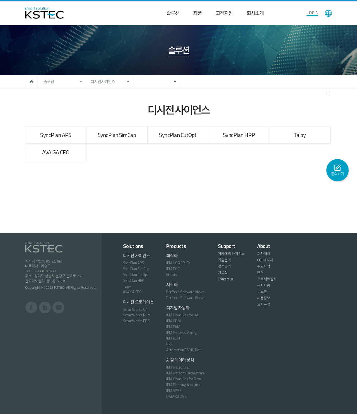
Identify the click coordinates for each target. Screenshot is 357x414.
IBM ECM (173, 338)
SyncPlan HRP (239, 135)
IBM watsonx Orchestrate (185, 373)
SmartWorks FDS (136, 321)
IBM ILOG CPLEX (178, 263)
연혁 (260, 272)
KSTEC (44, 13)
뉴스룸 (262, 291)
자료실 (223, 272)
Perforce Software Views (185, 292)
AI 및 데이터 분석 (180, 360)
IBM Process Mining (181, 332)
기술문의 (224, 260)
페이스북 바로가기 (31, 307)
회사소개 (255, 13)
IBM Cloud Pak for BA (182, 315)
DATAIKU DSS (176, 396)
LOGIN (312, 12)
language (328, 13)
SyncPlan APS (55, 135)
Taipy (300, 135)
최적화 (171, 255)
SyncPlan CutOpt (178, 135)
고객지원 (224, 13)
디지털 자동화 (177, 308)
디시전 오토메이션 (138, 302)
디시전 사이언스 (136, 255)
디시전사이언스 (103, 82)
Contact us (225, 279)
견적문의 (224, 266)
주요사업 (263, 266)
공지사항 (263, 285)
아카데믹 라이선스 (231, 253)
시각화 (171, 284)
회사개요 (263, 253)
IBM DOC (173, 268)
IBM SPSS (173, 390)
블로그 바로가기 (45, 307)
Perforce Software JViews (185, 297)
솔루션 (173, 13)
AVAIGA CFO (55, 152)
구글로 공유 (326, 96)
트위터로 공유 (312, 96)
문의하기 (337, 174)
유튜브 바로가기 (58, 307)
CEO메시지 (265, 260)
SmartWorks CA (135, 309)
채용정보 (263, 298)
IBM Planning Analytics (183, 384)
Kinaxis (171, 274)
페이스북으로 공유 (298, 96)
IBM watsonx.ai (177, 367)
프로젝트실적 (267, 279)
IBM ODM (173, 321)
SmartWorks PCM (136, 315)
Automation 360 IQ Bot (183, 350)
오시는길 (263, 304)
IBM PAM (173, 326)
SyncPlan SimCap (117, 135)
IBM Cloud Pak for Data (183, 379)
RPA (169, 344)
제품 (197, 13)
